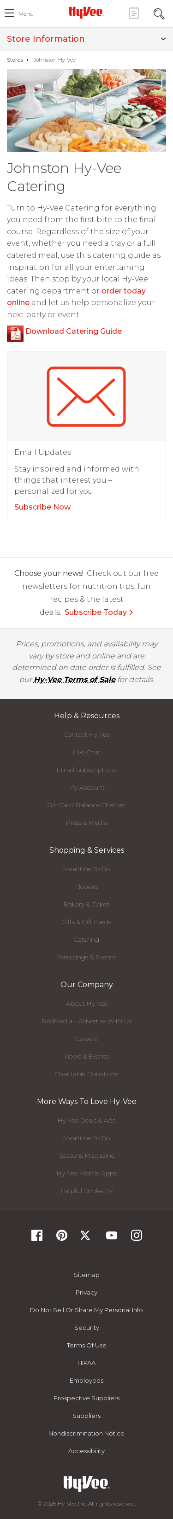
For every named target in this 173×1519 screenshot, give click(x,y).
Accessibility (86, 1451)
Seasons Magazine (86, 1155)
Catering (86, 939)
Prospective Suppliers (86, 1398)
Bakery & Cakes (86, 904)
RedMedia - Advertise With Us (86, 1021)
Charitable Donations (86, 1074)
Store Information (86, 39)
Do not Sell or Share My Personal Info (86, 1310)
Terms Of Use (87, 1345)
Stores (15, 60)
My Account (86, 787)
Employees (86, 1380)
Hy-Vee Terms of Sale (74, 679)
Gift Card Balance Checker (86, 805)
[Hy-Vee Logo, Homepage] (86, 12)
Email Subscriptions (86, 770)
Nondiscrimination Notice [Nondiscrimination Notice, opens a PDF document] (86, 1433)
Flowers (86, 886)
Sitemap (87, 1274)
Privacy (86, 1292)
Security (86, 1327)
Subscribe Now (42, 507)
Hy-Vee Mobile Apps (87, 1173)
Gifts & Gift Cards (86, 922)
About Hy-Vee (86, 1003)
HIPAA (86, 1362)
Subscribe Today (99, 612)
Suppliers (86, 1415)
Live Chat (87, 752)
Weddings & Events (86, 957)
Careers (86, 1038)
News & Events (86, 1056)
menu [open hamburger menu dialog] (26, 13)
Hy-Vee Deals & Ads (86, 1120)
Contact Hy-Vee (87, 734)
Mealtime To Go (86, 869)
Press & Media (86, 822)
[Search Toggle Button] (159, 13)
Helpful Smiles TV (87, 1191)
